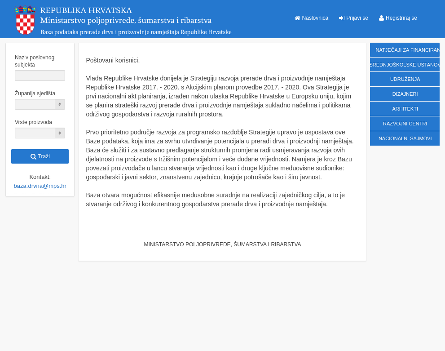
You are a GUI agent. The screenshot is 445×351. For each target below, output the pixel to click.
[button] (311, 18)
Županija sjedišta (35, 93)
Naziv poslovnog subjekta (34, 61)
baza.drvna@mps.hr (40, 185)
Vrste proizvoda (33, 122)
